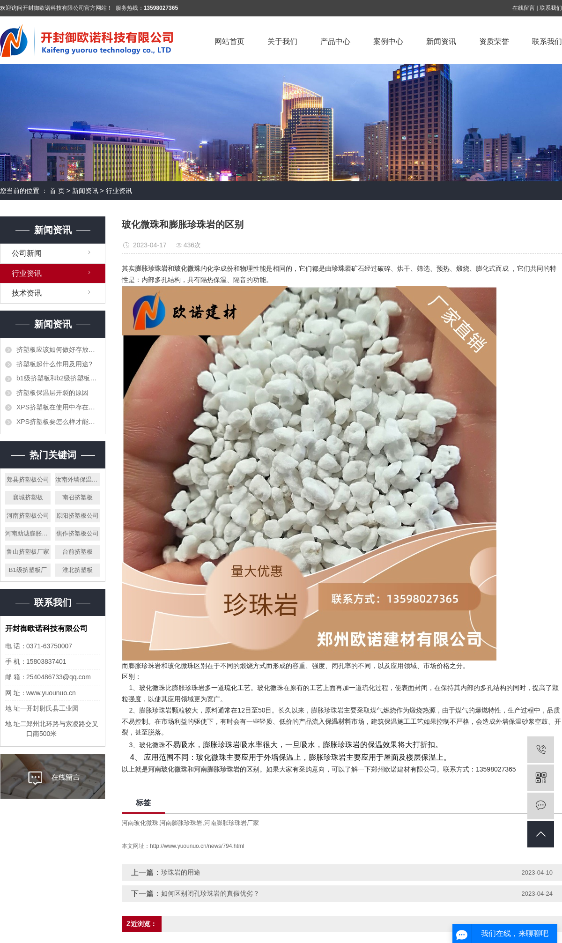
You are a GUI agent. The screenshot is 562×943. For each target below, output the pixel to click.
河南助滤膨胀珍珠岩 (28, 533)
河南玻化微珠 (140, 822)
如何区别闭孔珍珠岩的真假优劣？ (210, 893)
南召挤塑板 (77, 497)
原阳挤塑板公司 (77, 515)
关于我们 (282, 41)
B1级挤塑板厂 (28, 569)
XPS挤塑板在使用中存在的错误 (58, 407)
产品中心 (335, 41)
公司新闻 (27, 253)
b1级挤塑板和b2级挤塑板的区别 (58, 378)
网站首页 (229, 41)
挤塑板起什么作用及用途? (54, 364)
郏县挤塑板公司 (28, 479)
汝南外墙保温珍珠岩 (78, 479)
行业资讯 (119, 190)
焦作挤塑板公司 (77, 533)
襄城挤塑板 (28, 497)
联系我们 (551, 8)
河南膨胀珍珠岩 (181, 822)
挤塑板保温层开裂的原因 (52, 392)
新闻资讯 (441, 41)
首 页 (57, 190)
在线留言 (523, 8)
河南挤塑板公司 (28, 515)
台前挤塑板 (77, 551)
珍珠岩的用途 (180, 872)
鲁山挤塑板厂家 (28, 551)
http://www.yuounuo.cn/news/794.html (197, 846)
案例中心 (388, 41)
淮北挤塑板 (77, 569)
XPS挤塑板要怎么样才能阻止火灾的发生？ (58, 421)
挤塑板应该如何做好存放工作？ (58, 349)
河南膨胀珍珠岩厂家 (231, 822)
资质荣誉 (494, 41)
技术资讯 (27, 293)
